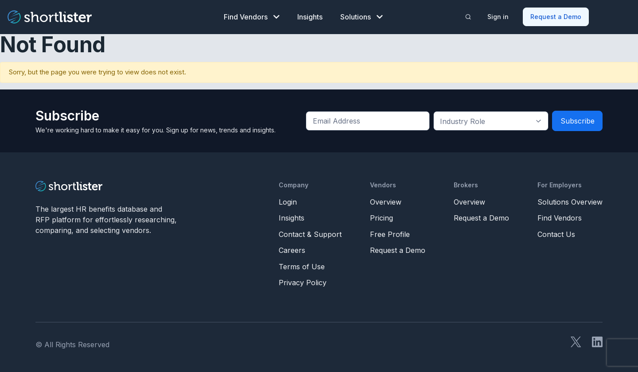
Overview (385, 200)
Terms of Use (302, 264)
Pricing (381, 216)
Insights (310, 16)
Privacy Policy (303, 281)
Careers (292, 248)
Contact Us (556, 232)
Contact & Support (310, 232)
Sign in (499, 15)
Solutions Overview (570, 200)
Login (288, 200)
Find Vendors (252, 16)
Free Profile (390, 232)
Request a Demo (556, 15)
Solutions (361, 16)
